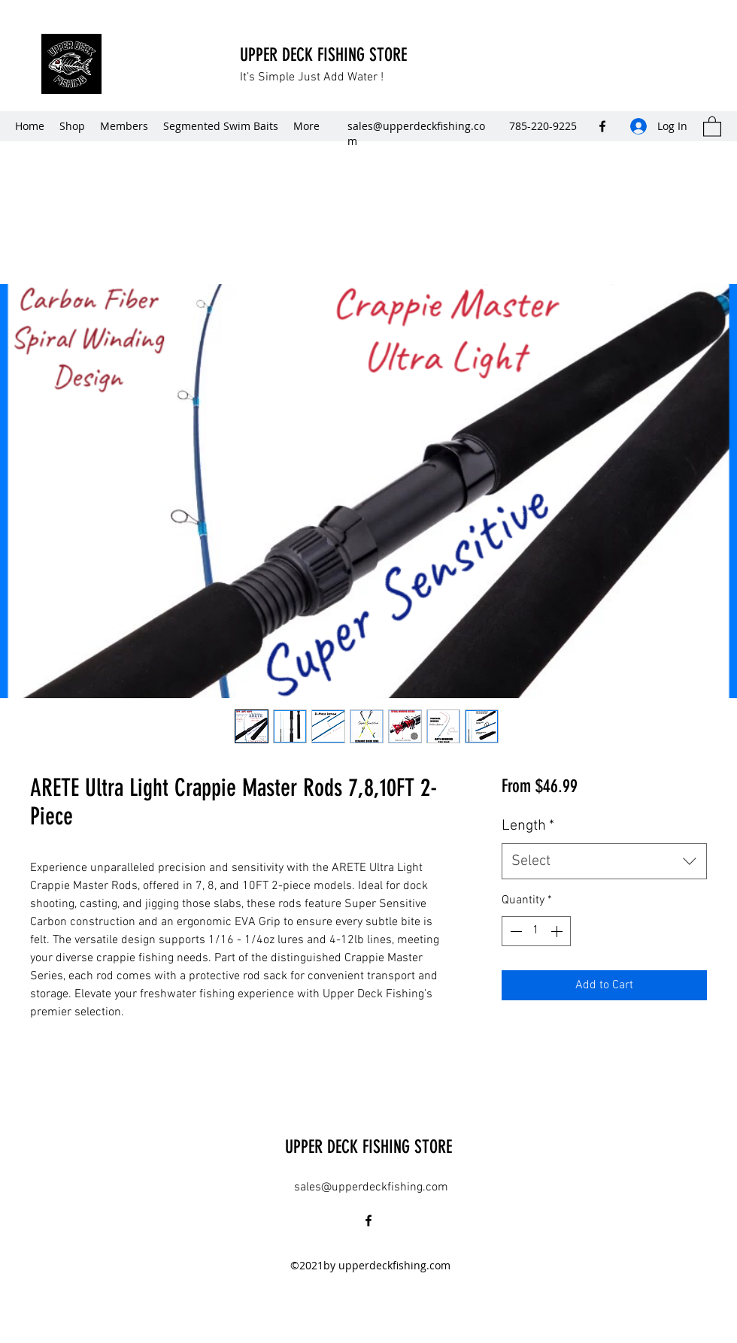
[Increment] (558, 931)
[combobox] (604, 861)
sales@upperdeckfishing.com (371, 1187)
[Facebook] (602, 126)
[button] (712, 126)
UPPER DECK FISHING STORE (325, 54)
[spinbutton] (536, 931)
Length (528, 826)
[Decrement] (514, 931)
